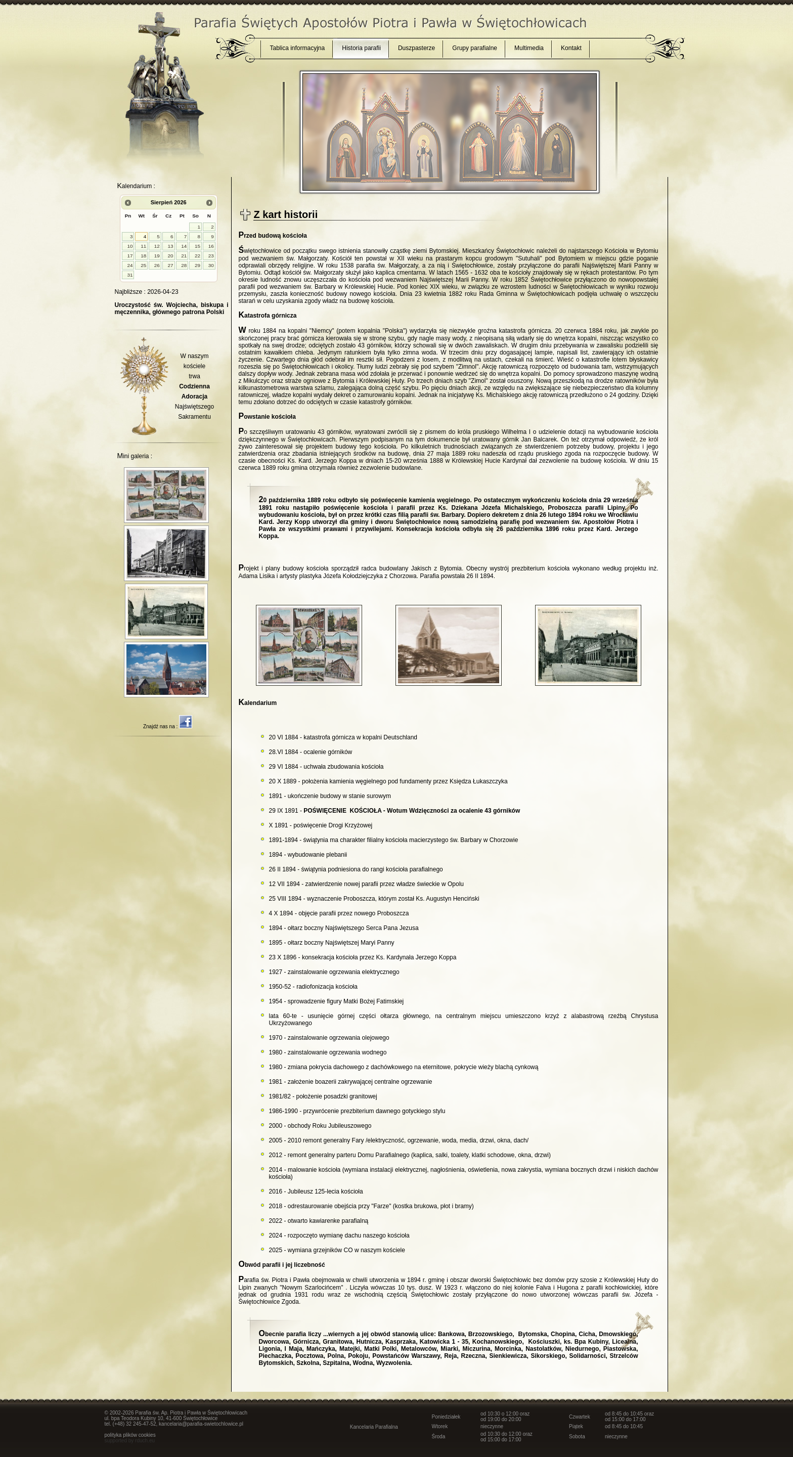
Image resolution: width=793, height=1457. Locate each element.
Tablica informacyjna (297, 48)
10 (130, 246)
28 (184, 265)
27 (170, 265)
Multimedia (529, 48)
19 (157, 255)
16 (211, 246)
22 (197, 255)
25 (143, 265)
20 (170, 255)
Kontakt (571, 48)
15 (197, 246)
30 (211, 265)
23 (211, 255)
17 (130, 255)
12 (157, 246)
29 (197, 265)
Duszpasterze (416, 48)
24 (130, 265)
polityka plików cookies (130, 1435)
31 (130, 275)
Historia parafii (361, 48)
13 (170, 246)
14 (184, 246)
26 (157, 265)
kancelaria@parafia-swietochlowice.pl (201, 1424)
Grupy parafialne (474, 48)
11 (143, 246)
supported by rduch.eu (130, 1440)
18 (143, 255)
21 (184, 255)
